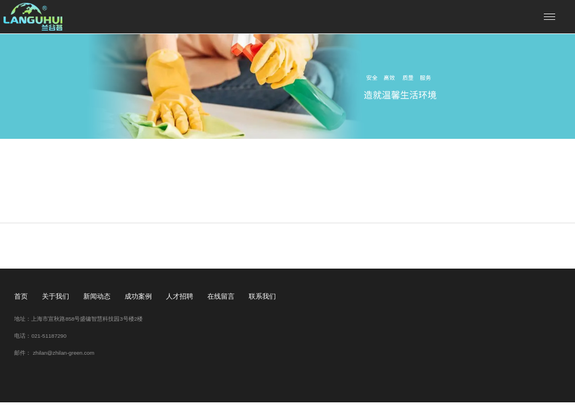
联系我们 (262, 296)
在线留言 (221, 296)
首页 (21, 296)
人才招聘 (179, 296)
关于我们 (55, 296)
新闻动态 (96, 296)
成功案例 (138, 296)
